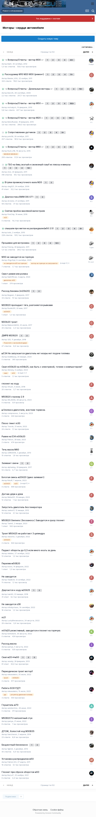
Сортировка (87, 47)
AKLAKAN (11, 400)
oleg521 (10, 186)
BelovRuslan (12, 122)
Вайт (9, 64)
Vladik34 (11, 580)
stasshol (10, 536)
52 (57, 243)
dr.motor (10, 201)
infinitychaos (12, 607)
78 (80, 89)
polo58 (10, 136)
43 (71, 60)
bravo (9, 566)
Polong (10, 247)
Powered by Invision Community (48, 813)
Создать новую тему (48, 39)
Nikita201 (11, 497)
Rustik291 (11, 308)
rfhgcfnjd (11, 260)
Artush (10, 387)
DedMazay (11, 357)
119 (70, 118)
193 (72, 103)
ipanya (10, 647)
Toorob (10, 426)
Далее (86, 52)
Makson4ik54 (13, 325)
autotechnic (12, 708)
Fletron (10, 439)
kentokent (11, 634)
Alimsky (10, 370)
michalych (11, 107)
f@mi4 (10, 749)
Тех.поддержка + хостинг (48, 18)
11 (71, 74)
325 (9, 339)
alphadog (11, 467)
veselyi (10, 661)
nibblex (10, 553)
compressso (12, 413)
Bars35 (10, 93)
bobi (9, 232)
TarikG (10, 523)
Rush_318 (11, 151)
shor (9, 172)
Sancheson (12, 734)
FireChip (10, 214)
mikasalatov (12, 674)
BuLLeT (10, 775)
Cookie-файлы (57, 810)
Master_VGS (12, 78)
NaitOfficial (12, 277)
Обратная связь (40, 810)
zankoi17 (10, 510)
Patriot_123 (11, 762)
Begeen (10, 295)
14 (28, 168)
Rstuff (9, 480)
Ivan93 (10, 594)
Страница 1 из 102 (48, 52)
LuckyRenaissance (15, 620)
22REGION (11, 453)
